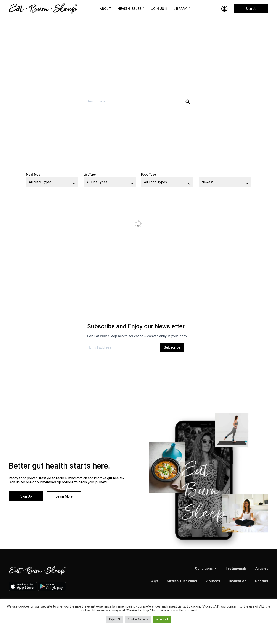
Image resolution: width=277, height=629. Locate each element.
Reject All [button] (115, 619)
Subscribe (172, 347)
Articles (261, 568)
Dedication (237, 581)
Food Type (148, 174)
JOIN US (158, 8)
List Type (90, 174)
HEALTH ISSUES (129, 8)
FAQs (154, 581)
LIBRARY (181, 8)
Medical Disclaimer (182, 581)
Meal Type (33, 174)
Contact (261, 581)
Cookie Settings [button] (138, 619)
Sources (213, 581)
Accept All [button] (161, 619)
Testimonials (236, 568)
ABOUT (104, 8)
